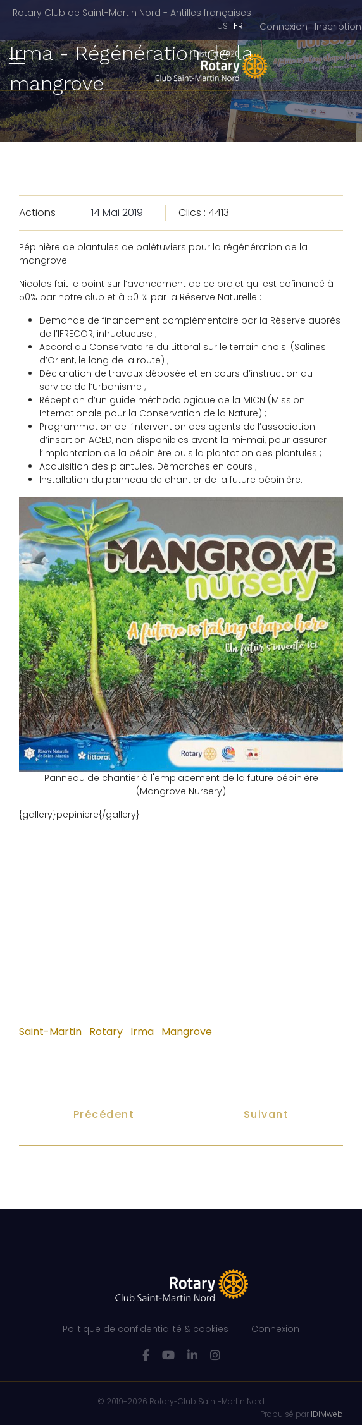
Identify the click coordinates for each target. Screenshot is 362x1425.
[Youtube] (168, 1355)
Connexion (275, 1329)
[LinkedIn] (192, 1355)
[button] (310, 27)
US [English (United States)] (222, 26)
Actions (37, 212)
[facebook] (145, 1355)
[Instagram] (215, 1355)
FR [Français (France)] (238, 26)
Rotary (106, 1031)
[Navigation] (17, 59)
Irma (142, 1031)
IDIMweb (327, 1414)
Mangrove (186, 1031)
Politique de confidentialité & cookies (145, 1329)
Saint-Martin (50, 1031)
